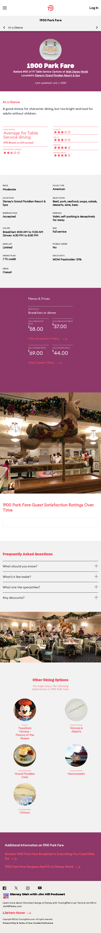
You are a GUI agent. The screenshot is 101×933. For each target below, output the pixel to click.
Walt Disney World (77, 71)
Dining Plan (9, 255)
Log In (93, 8)
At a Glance (15, 27)
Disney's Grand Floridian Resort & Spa (57, 75)
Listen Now (18, 913)
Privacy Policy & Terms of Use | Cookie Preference (28, 923)
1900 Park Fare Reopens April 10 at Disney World (42, 867)
